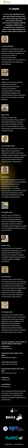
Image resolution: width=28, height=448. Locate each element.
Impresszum (8, 444)
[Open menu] (24, 2)
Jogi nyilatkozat (18, 444)
